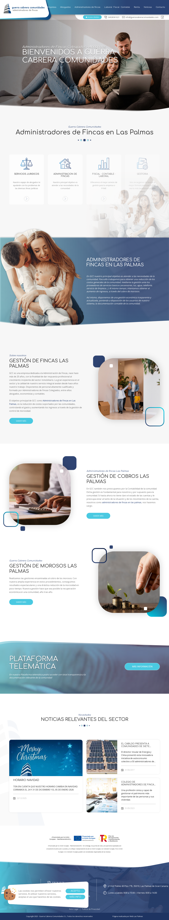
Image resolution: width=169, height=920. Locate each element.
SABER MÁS (21, 421)
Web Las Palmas (136, 916)
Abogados (65, 7)
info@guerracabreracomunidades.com (140, 17)
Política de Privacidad (91, 909)
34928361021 (111, 17)
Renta (137, 7)
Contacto (160, 7)
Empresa (51, 7)
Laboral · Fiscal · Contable (117, 7)
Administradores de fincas (87, 7)
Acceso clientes (92, 17)
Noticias (148, 7)
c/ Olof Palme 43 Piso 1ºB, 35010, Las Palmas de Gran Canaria (135, 886)
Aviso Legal (73, 909)
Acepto (75, 891)
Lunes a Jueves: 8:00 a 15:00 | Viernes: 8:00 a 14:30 (130, 893)
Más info (75, 897)
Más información (142, 666)
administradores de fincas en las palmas (121, 502)
